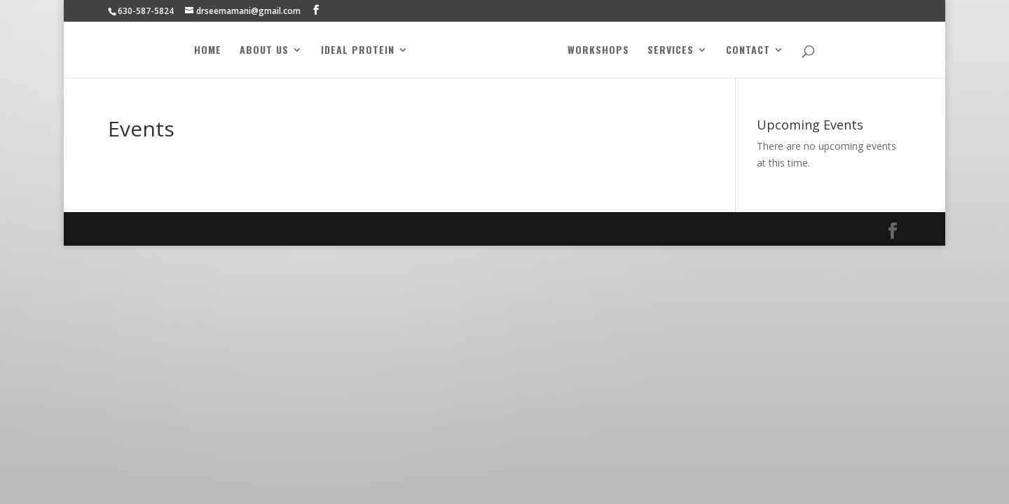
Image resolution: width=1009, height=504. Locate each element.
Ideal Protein (357, 51)
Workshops (598, 51)
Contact (748, 51)
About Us (264, 51)
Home (207, 51)
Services (670, 51)
